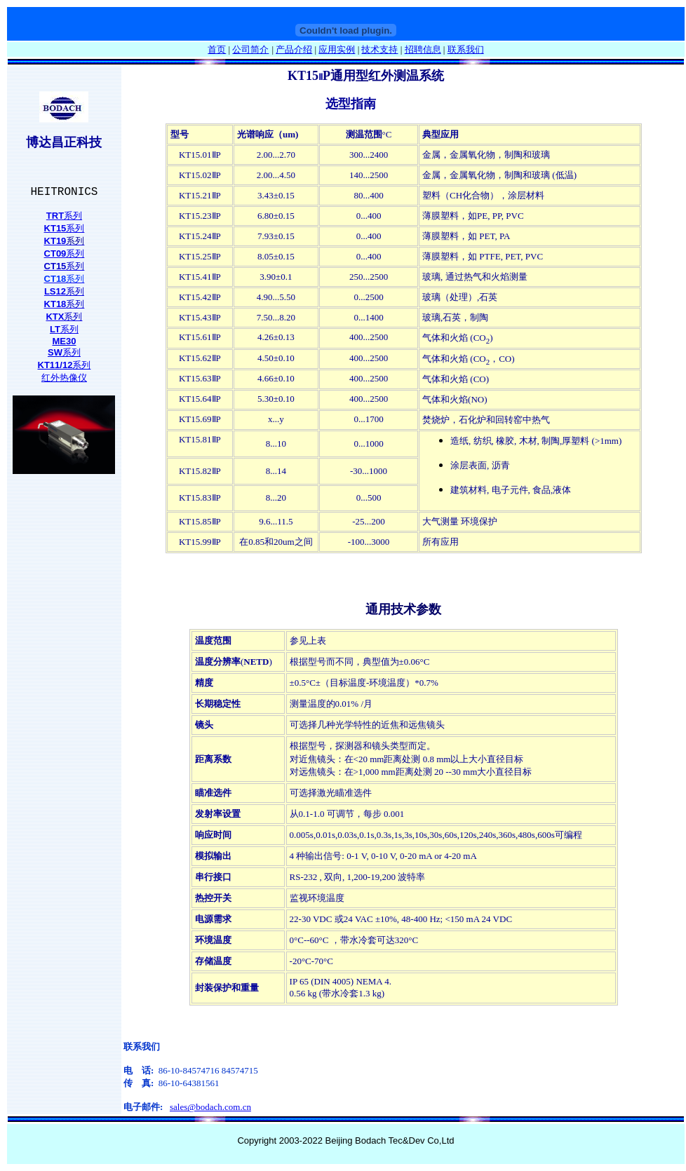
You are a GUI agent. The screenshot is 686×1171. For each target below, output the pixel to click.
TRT (55, 215)
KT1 (53, 228)
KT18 (55, 304)
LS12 (55, 291)
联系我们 (466, 49)
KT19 (55, 241)
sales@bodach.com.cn (210, 1107)
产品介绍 (294, 49)
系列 (73, 215)
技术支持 (379, 49)
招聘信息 (423, 49)
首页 (217, 49)
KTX (55, 316)
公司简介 (250, 49)
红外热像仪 (64, 377)
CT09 (55, 253)
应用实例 (336, 49)
